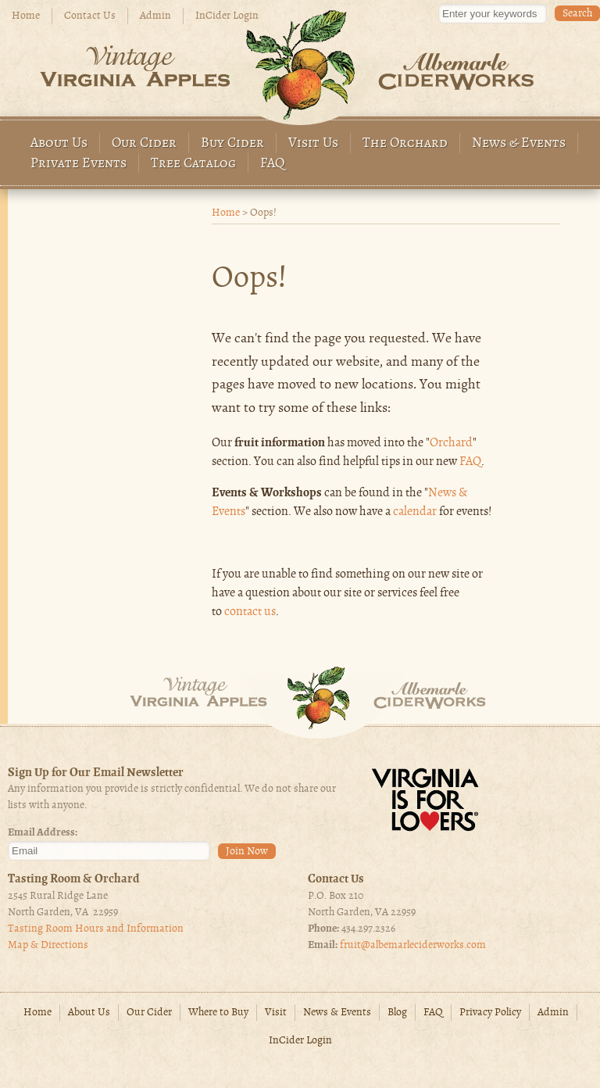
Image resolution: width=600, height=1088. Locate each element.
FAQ (272, 163)
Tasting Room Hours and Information (96, 929)
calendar (415, 512)
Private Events (78, 163)
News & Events (519, 143)
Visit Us (313, 143)
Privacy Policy (490, 1012)
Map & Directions (48, 945)
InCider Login (227, 16)
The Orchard (405, 143)
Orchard (451, 443)
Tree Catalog (193, 163)
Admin (155, 16)
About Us (59, 143)
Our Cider (144, 143)
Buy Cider (232, 143)
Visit (276, 1012)
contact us (250, 612)
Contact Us (90, 16)
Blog (397, 1012)
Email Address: (42, 833)
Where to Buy (218, 1012)
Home (26, 16)
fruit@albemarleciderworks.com (413, 945)
